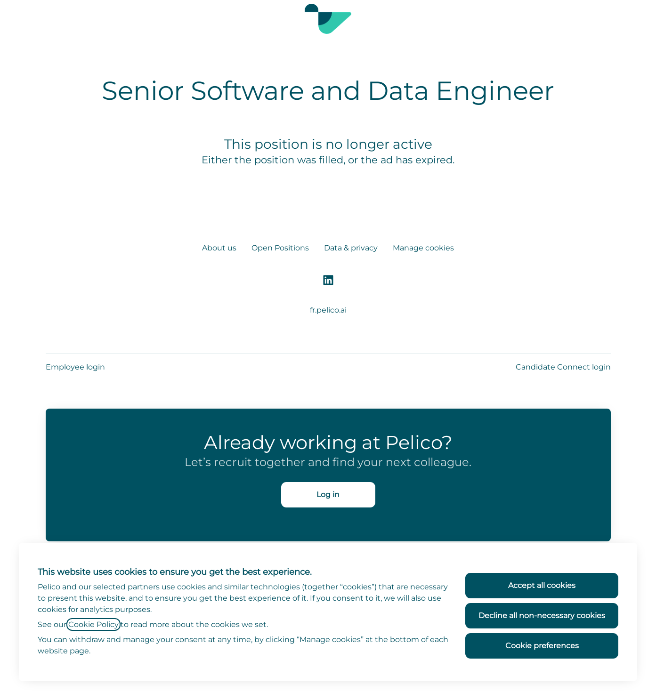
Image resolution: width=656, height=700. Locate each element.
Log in (328, 494)
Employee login (75, 366)
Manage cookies (423, 247)
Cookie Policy (93, 624)
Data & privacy (351, 247)
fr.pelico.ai (328, 310)
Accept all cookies (541, 585)
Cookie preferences (542, 645)
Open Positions (280, 247)
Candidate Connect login (563, 366)
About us (219, 247)
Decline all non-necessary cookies (541, 615)
